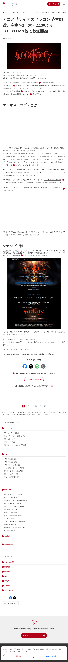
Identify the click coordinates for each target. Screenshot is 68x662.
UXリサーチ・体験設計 (11, 433)
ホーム (7, 12)
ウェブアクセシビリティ (12, 497)
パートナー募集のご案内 (11, 603)
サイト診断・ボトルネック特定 (14, 468)
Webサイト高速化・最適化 (12, 503)
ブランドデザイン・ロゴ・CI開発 (15, 521)
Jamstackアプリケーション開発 (14, 506)
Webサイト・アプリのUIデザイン (14, 494)
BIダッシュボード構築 (11, 474)
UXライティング (9, 439)
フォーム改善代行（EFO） (12, 477)
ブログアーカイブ (18, 12)
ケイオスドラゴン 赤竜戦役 (11, 91)
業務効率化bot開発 (10, 524)
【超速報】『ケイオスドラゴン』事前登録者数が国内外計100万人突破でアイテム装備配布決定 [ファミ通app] (32, 189)
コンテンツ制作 (9, 518)
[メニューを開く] (63, 4)
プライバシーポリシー (39, 649)
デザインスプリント (10, 442)
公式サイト (26, 94)
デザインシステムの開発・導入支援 (15, 500)
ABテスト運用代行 (10, 459)
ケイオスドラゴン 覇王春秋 (11, 255)
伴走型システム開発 (10, 512)
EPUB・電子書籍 (9, 530)
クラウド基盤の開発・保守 (12, 515)
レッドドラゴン (8, 85)
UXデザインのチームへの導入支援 (15, 445)
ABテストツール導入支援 (12, 465)
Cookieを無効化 (51, 656)
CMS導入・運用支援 (10, 509)
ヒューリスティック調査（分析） (15, 436)
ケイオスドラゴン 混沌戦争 (52, 180)
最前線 (36, 82)
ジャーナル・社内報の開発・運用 (15, 527)
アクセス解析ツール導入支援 (13, 471)
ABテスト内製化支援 (11, 462)
